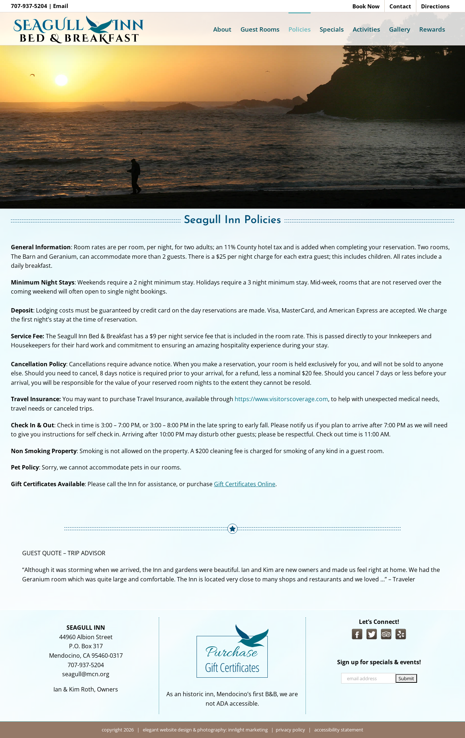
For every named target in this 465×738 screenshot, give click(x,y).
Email (60, 5)
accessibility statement (338, 729)
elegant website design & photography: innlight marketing (205, 729)
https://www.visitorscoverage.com (281, 399)
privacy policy (290, 729)
